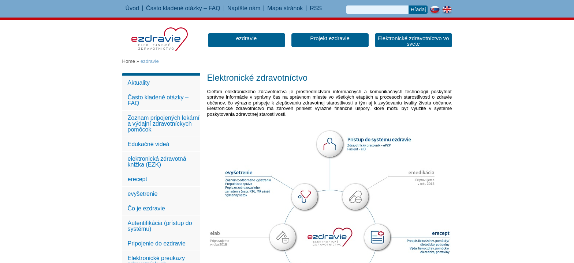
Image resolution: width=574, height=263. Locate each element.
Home (128, 61)
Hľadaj (418, 9)
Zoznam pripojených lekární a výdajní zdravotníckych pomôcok (164, 124)
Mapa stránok (285, 8)
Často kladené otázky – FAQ (183, 8)
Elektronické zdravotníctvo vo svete (413, 41)
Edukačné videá (148, 144)
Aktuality (139, 83)
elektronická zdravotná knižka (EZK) (157, 162)
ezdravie (246, 38)
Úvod (132, 8)
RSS (316, 8)
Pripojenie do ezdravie (157, 243)
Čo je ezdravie (146, 208)
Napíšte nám (244, 8)
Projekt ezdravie (330, 38)
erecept (137, 179)
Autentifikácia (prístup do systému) (160, 226)
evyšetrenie (143, 194)
